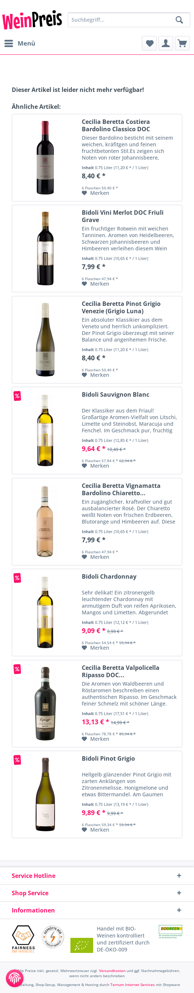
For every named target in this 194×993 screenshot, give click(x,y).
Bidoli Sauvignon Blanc (115, 395)
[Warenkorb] (182, 43)
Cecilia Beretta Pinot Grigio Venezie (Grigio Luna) (121, 307)
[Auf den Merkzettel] (95, 193)
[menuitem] (19, 43)
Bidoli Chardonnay (109, 577)
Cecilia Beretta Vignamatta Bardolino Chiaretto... (121, 489)
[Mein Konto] (165, 43)
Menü (19, 42)
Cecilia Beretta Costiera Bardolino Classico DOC (116, 125)
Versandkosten (112, 970)
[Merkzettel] (149, 43)
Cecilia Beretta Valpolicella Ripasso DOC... (121, 671)
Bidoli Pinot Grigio (108, 758)
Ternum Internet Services (132, 984)
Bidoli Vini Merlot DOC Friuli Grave (123, 216)
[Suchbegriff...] (129, 19)
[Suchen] (179, 20)
